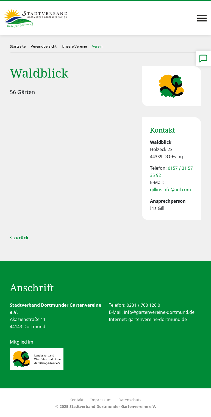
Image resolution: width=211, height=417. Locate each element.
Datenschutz (129, 399)
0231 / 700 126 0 (143, 305)
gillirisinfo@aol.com (170, 189)
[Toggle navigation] (202, 18)
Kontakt (77, 399)
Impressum (101, 399)
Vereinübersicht (44, 46)
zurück (21, 238)
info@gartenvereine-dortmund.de (159, 312)
